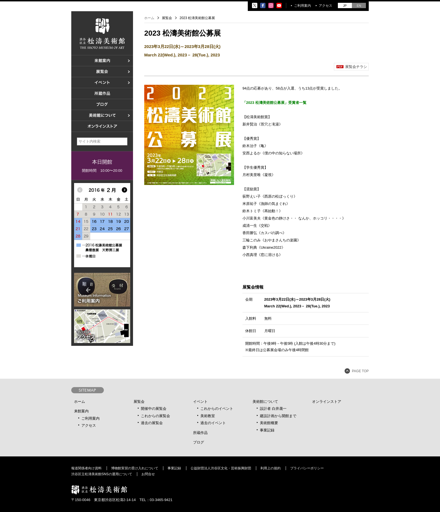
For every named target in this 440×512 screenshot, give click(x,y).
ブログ (198, 442)
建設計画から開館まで (278, 416)
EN (359, 5)
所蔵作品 (200, 433)
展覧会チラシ (356, 67)
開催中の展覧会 (153, 408)
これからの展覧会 (155, 416)
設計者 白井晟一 (273, 408)
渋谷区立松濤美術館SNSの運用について (101, 474)
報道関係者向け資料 (86, 468)
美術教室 (207, 416)
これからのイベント (216, 408)
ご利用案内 (302, 6)
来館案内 (81, 411)
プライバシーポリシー (307, 468)
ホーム (149, 18)
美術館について (265, 401)
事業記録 (267, 430)
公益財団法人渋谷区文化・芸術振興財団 (221, 468)
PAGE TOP (360, 371)
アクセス (325, 6)
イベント (200, 401)
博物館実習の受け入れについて (134, 468)
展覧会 (139, 401)
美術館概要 (269, 423)
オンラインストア (326, 401)
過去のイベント (213, 423)
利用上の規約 (270, 468)
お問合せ (148, 474)
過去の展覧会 (152, 423)
